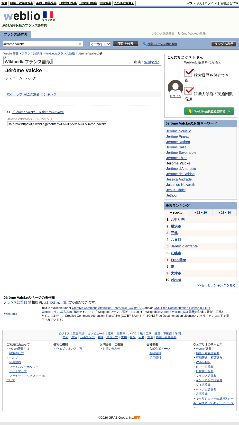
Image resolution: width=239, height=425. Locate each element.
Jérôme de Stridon (180, 174)
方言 (150, 337)
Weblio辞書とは (19, 348)
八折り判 (177, 219)
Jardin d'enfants (184, 246)
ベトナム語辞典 (206, 389)
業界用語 (78, 333)
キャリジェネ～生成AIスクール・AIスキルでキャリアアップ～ (213, 403)
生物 (124, 337)
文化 (65, 337)
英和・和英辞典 (46, 3)
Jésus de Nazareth (180, 185)
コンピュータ (96, 333)
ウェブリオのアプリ (69, 348)
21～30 (224, 212)
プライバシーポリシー (23, 366)
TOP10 (176, 213)
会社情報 (155, 353)
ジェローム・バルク (20, 78)
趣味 (100, 337)
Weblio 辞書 (10, 53)
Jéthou (171, 195)
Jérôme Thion (176, 158)
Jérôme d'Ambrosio (181, 169)
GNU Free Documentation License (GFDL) (182, 308)
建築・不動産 (163, 333)
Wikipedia (151, 62)
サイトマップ (18, 371)
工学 (149, 333)
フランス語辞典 (16, 34)
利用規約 (15, 362)
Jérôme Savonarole (181, 152)
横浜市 (176, 226)
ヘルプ (13, 357)
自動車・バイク (127, 333)
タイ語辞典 (203, 384)
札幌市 (176, 253)
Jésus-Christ (175, 190)
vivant (176, 280)
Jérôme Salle (176, 147)
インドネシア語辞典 (209, 380)
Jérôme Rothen (178, 142)
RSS (137, 417)
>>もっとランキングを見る (216, 285)
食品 (133, 337)
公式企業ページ (159, 348)
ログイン (210, 3)
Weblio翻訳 (203, 362)
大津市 (176, 273)
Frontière (178, 260)
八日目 (176, 240)
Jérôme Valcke (171, 312)
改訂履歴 (188, 312)
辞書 (4, 3)
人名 (141, 337)
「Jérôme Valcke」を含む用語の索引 (38, 112)
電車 (111, 333)
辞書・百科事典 (166, 337)
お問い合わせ (111, 348)
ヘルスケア (87, 337)
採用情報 (155, 357)
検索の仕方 (16, 353)
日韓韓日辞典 (88, 3)
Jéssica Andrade (179, 179)
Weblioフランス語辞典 (56, 312)
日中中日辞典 (68, 3)
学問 (178, 333)
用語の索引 (31, 94)
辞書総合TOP (229, 3)
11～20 (200, 212)
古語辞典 (105, 3)
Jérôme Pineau (178, 136)
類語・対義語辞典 (21, 3)
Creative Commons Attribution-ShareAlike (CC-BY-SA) (108, 308)
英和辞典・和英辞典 (209, 357)
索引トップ (14, 94)
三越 (174, 233)
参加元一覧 (58, 302)
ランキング (48, 94)
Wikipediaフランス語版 (60, 53)
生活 (74, 337)
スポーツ (112, 337)
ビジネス (64, 333)
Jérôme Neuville (178, 131)
